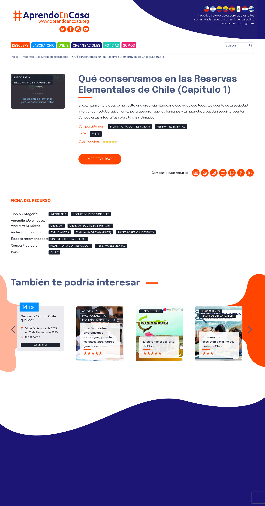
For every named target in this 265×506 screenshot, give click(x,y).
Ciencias (56, 225)
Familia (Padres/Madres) (93, 232)
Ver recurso (100, 159)
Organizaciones (86, 45)
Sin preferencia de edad (68, 239)
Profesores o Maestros (136, 232)
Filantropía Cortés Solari (130, 126)
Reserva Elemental (170, 126)
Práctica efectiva (94, 316)
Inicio (14, 57)
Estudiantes (59, 232)
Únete (64, 45)
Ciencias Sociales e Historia (90, 225)
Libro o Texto (151, 311)
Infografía (28, 57)
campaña (40, 345)
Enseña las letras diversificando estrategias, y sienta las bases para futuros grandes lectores (99, 337)
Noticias (111, 45)
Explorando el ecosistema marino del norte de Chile (218, 342)
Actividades (90, 311)
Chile (96, 134)
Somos (129, 45)
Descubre (20, 45)
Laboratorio (44, 45)
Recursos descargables (52, 57)
